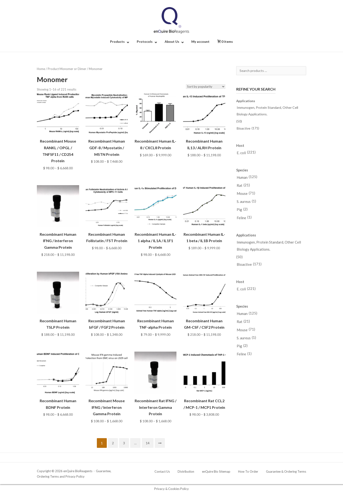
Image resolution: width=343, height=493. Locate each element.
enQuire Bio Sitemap (216, 471)
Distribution (186, 471)
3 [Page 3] (124, 443)
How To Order (248, 471)
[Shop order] (205, 86)
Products (117, 41)
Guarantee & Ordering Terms (286, 471)
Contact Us (162, 471)
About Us (172, 41)
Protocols (145, 41)
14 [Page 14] (148, 443)
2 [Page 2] (113, 443)
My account (200, 41)
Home (41, 69)
